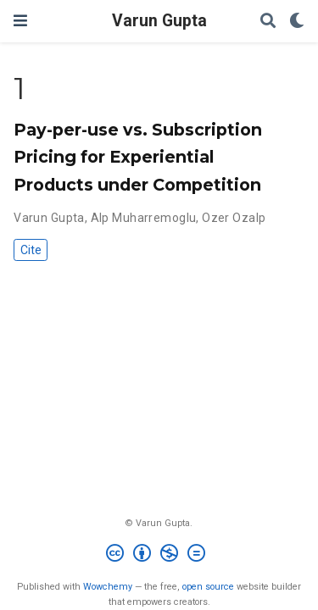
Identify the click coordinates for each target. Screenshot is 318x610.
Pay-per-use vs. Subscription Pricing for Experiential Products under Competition (138, 156)
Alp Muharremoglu (144, 218)
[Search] (268, 21)
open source (208, 586)
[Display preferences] (296, 21)
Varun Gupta (159, 20)
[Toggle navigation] (20, 20)
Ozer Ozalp (233, 218)
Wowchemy (107, 586)
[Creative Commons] (159, 555)
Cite (31, 250)
